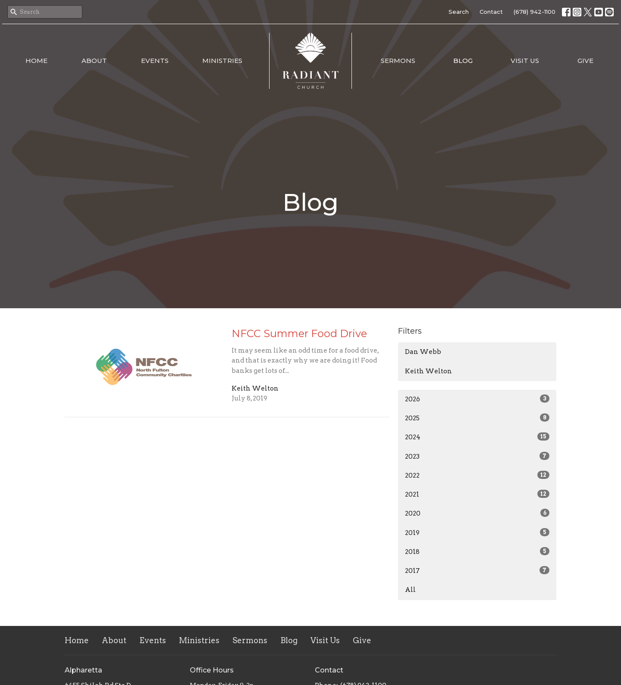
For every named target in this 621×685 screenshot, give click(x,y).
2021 (477, 494)
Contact (491, 11)
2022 (477, 475)
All (410, 590)
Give (585, 60)
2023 (477, 456)
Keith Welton (428, 371)
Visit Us (525, 60)
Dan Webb (423, 352)
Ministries (222, 60)
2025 (477, 417)
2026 (477, 398)
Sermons (398, 60)
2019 (477, 532)
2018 (477, 551)
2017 (477, 570)
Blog (463, 60)
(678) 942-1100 (534, 11)
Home (36, 60)
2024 (477, 436)
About (94, 60)
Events (155, 60)
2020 (477, 513)
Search (458, 11)
